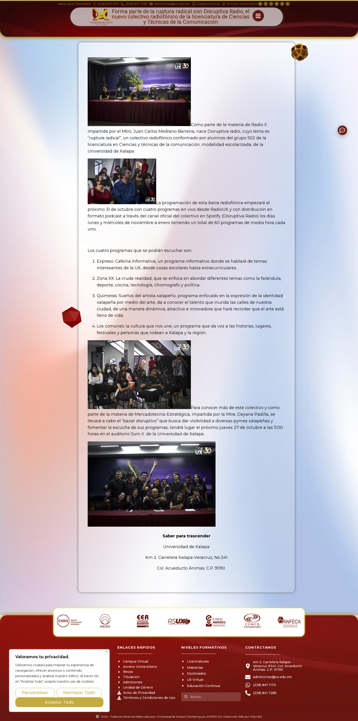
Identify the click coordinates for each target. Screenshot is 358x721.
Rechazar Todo (79, 692)
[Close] (106, 651)
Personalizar (35, 692)
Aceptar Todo (59, 702)
